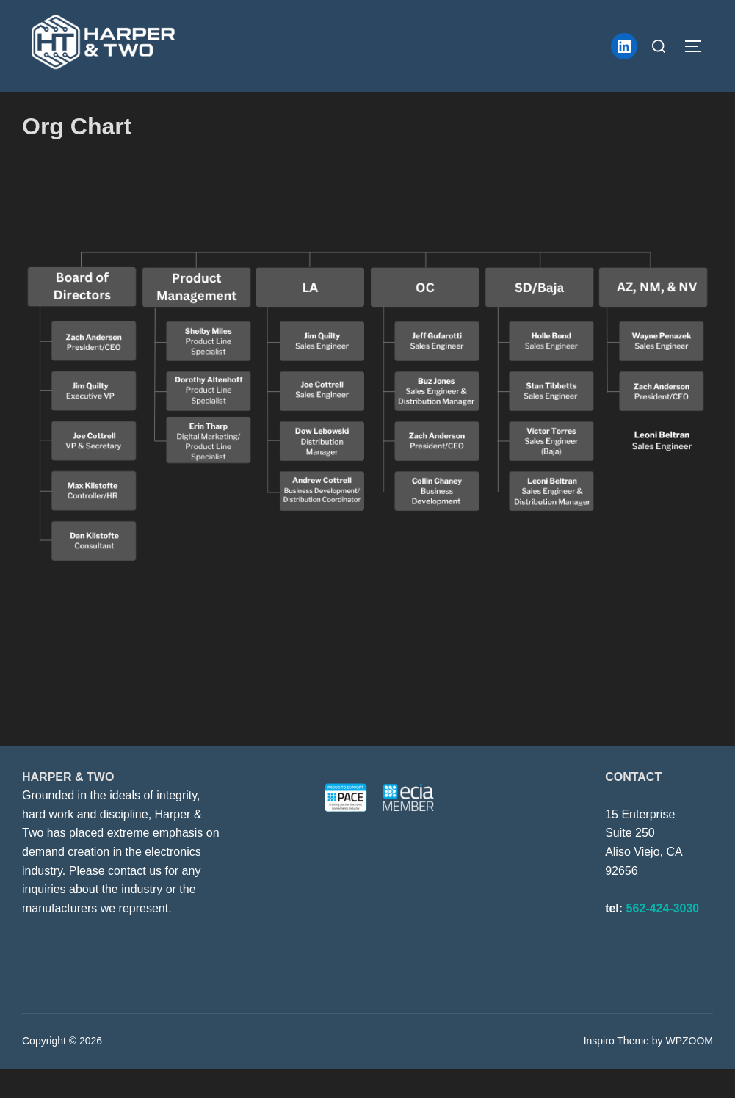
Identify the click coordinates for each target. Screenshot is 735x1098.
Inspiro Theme (616, 1070)
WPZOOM (689, 1070)
